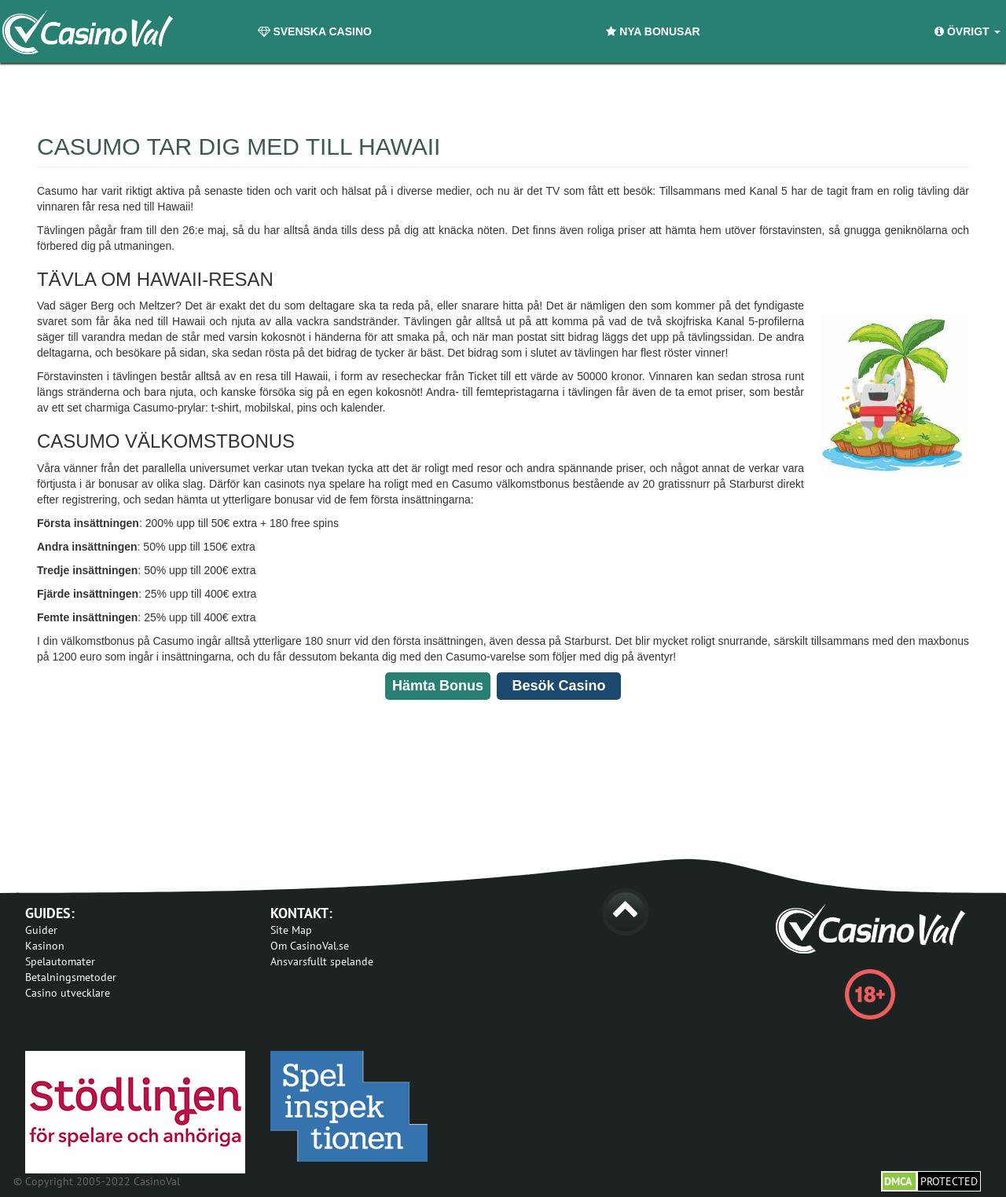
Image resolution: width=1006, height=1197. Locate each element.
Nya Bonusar (652, 31)
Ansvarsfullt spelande (321, 961)
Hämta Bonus (437, 686)
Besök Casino (558, 686)
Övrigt (967, 31)
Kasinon (44, 946)
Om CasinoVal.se (309, 946)
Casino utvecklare (67, 993)
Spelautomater (60, 961)
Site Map (291, 930)
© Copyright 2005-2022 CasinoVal (96, 1181)
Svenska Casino (315, 31)
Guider (41, 930)
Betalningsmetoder (70, 977)
